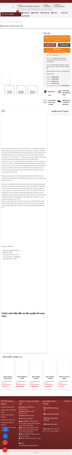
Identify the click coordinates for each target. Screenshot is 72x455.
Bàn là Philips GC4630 (50, 377)
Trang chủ (3, 22)
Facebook (67, 401)
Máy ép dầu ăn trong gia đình (8, 377)
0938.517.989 (30, 411)
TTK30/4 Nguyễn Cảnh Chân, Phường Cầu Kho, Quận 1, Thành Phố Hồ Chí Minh (58, 66)
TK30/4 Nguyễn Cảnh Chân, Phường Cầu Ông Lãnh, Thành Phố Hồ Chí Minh (57, 60)
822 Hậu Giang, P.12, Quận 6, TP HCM (58, 71)
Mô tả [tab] (3, 111)
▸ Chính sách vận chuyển (8, 427)
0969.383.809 (7, 381)
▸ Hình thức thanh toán (7, 407)
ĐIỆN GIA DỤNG (18, 22)
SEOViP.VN (36, 452)
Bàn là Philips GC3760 (36, 377)
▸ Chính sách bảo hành (8, 420)
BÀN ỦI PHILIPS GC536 (22, 377)
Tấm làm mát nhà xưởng (64, 377)
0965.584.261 (30, 415)
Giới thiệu (25, 16)
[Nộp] (13, 7)
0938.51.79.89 (55, 83)
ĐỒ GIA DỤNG (10, 22)
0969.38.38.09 (50, 45)
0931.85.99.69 (55, 79)
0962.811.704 (55, 81)
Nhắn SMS (64, 45)
